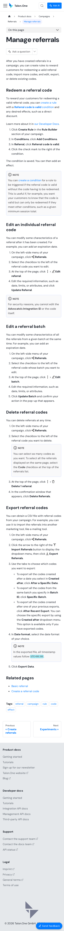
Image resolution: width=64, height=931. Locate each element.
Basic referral (19, 686)
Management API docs (17, 814)
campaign (33, 703)
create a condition (29, 180)
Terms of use (11, 885)
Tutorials (8, 762)
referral (19, 703)
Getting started (12, 757)
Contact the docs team (18, 844)
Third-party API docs (16, 819)
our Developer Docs (46, 124)
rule (45, 703)
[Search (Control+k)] (42, 5)
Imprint (9, 869)
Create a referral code (25, 691)
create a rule (48, 102)
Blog (7, 778)
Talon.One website (15, 773)
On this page (16, 30)
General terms (13, 880)
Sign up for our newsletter (19, 767)
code (53, 703)
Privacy (9, 874)
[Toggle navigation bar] (5, 5)
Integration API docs (15, 808)
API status (10, 849)
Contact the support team (20, 839)
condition (34, 107)
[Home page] (9, 16)
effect (11, 709)
